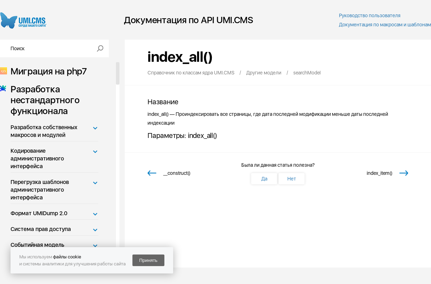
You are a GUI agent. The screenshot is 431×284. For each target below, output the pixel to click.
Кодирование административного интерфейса (37, 158)
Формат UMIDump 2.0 (39, 213)
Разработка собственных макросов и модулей (44, 131)
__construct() (176, 173)
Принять (148, 260)
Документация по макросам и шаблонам (385, 24)
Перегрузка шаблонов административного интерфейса (40, 190)
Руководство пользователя (369, 15)
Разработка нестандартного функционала (42, 100)
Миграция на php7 (46, 71)
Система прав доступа (41, 229)
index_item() (379, 173)
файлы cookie (67, 256)
